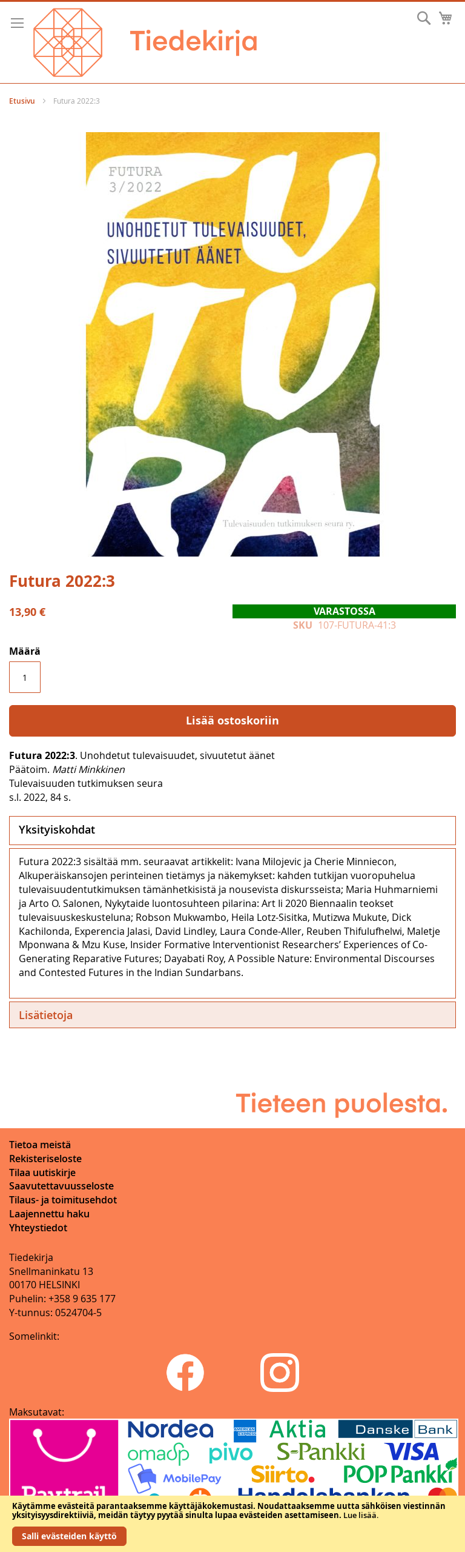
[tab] (232, 830)
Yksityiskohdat (57, 829)
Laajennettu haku (49, 1213)
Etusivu (22, 101)
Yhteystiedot (38, 1227)
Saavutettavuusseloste (61, 1185)
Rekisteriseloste (45, 1158)
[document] (232, 1524)
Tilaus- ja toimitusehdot (63, 1199)
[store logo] (145, 42)
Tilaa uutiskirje (42, 1172)
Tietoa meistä (40, 1144)
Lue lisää (360, 1515)
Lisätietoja (46, 1015)
